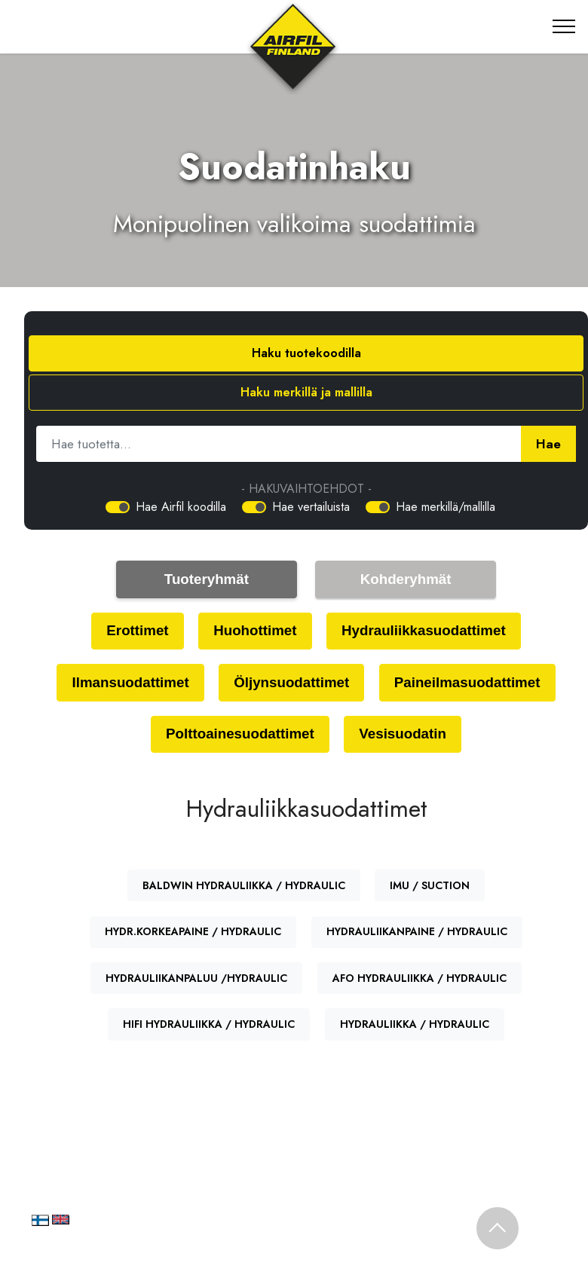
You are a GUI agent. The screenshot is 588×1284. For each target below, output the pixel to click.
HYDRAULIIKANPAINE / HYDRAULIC (416, 933)
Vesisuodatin (404, 736)
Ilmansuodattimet (127, 683)
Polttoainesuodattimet (238, 736)
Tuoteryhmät (207, 579)
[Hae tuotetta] (279, 444)
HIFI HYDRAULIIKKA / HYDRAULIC (209, 1026)
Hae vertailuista (311, 506)
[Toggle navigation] (564, 26)
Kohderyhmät (405, 579)
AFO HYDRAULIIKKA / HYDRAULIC (419, 979)
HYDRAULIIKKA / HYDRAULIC (414, 1026)
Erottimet (134, 631)
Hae (548, 444)
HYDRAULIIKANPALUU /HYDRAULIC (196, 979)
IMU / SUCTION (430, 887)
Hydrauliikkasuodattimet (425, 631)
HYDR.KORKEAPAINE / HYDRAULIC (193, 933)
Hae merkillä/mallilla (445, 506)
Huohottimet (253, 631)
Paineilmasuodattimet (469, 683)
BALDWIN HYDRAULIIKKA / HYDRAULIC (243, 887)
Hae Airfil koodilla (181, 506)
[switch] (118, 507)
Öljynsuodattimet (291, 683)
